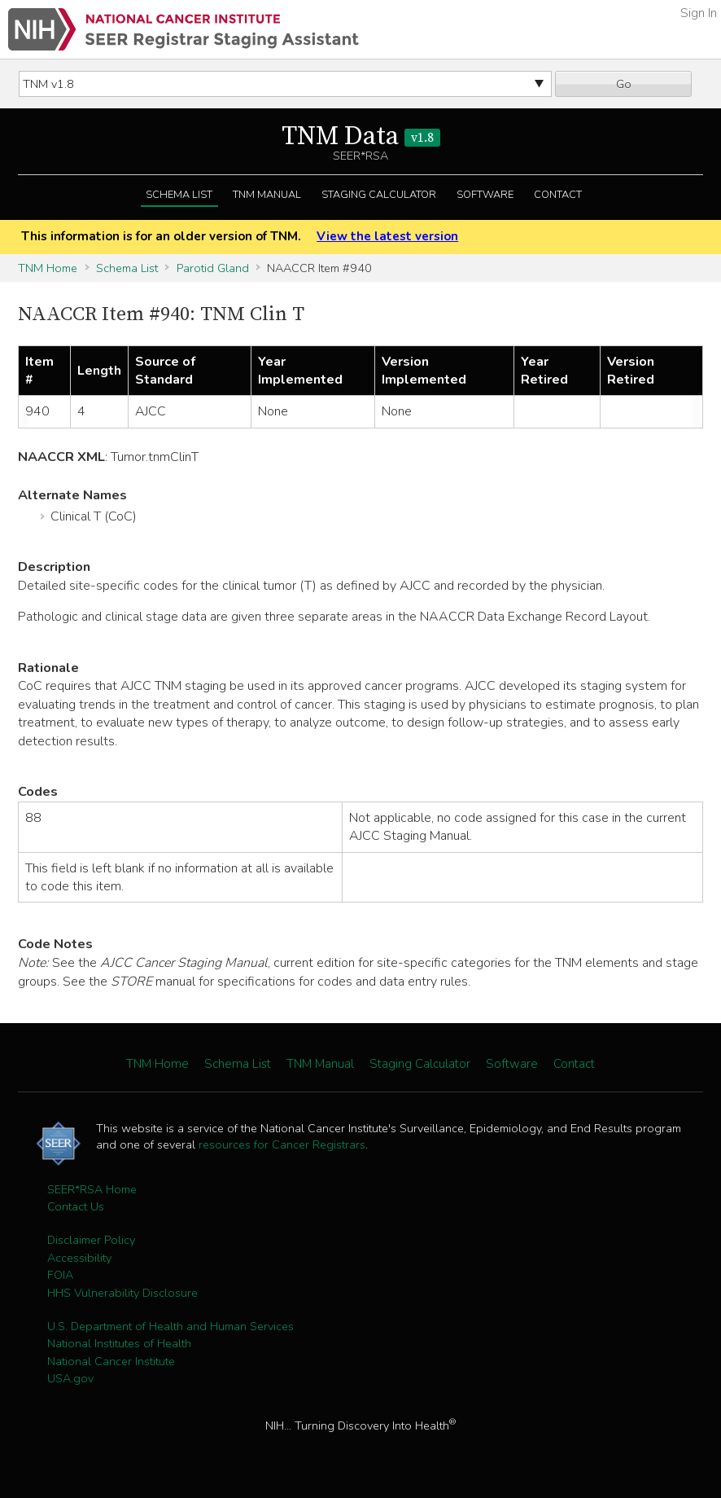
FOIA (60, 1275)
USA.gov (70, 1378)
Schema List (179, 194)
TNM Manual (267, 194)
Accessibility (79, 1258)
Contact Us (75, 1206)
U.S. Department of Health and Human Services (170, 1326)
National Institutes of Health (119, 1343)
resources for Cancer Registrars (282, 1144)
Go (623, 84)
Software (485, 194)
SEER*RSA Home (92, 1189)
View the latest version (387, 236)
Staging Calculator (378, 194)
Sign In (698, 13)
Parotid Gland (213, 268)
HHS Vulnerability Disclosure (122, 1293)
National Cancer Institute (111, 1361)
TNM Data (361, 137)
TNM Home (47, 268)
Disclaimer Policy (91, 1240)
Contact (558, 194)
